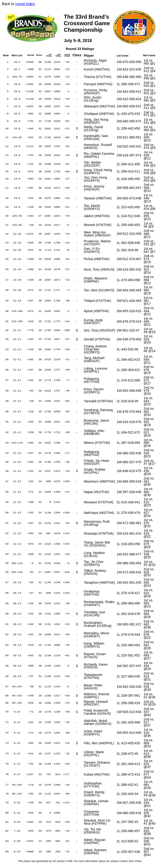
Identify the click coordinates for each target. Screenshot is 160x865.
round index (25, 4)
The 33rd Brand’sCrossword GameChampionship (87, 23)
